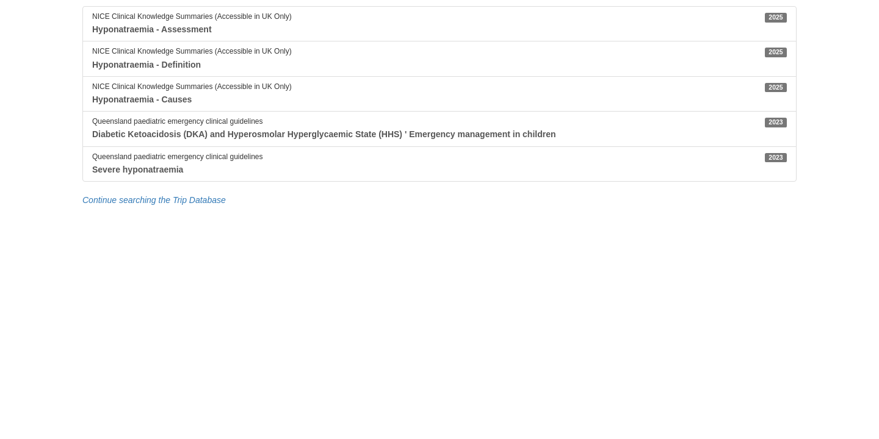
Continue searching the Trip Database (154, 200)
